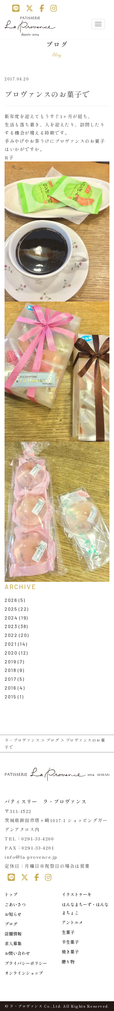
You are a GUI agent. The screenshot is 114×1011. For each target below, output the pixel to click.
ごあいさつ (15, 904)
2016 (10, 688)
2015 (10, 696)
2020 (11, 653)
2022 (11, 635)
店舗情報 (13, 934)
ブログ (11, 924)
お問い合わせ (17, 953)
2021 (10, 644)
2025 (11, 609)
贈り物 (68, 962)
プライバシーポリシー (26, 963)
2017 (10, 679)
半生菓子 (70, 942)
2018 (10, 670)
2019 (10, 661)
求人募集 (13, 943)
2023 (11, 626)
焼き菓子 (70, 952)
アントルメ (72, 922)
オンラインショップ (24, 973)
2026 (11, 600)
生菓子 (68, 932)
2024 (11, 617)
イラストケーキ (77, 894)
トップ (11, 894)
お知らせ (13, 914)
